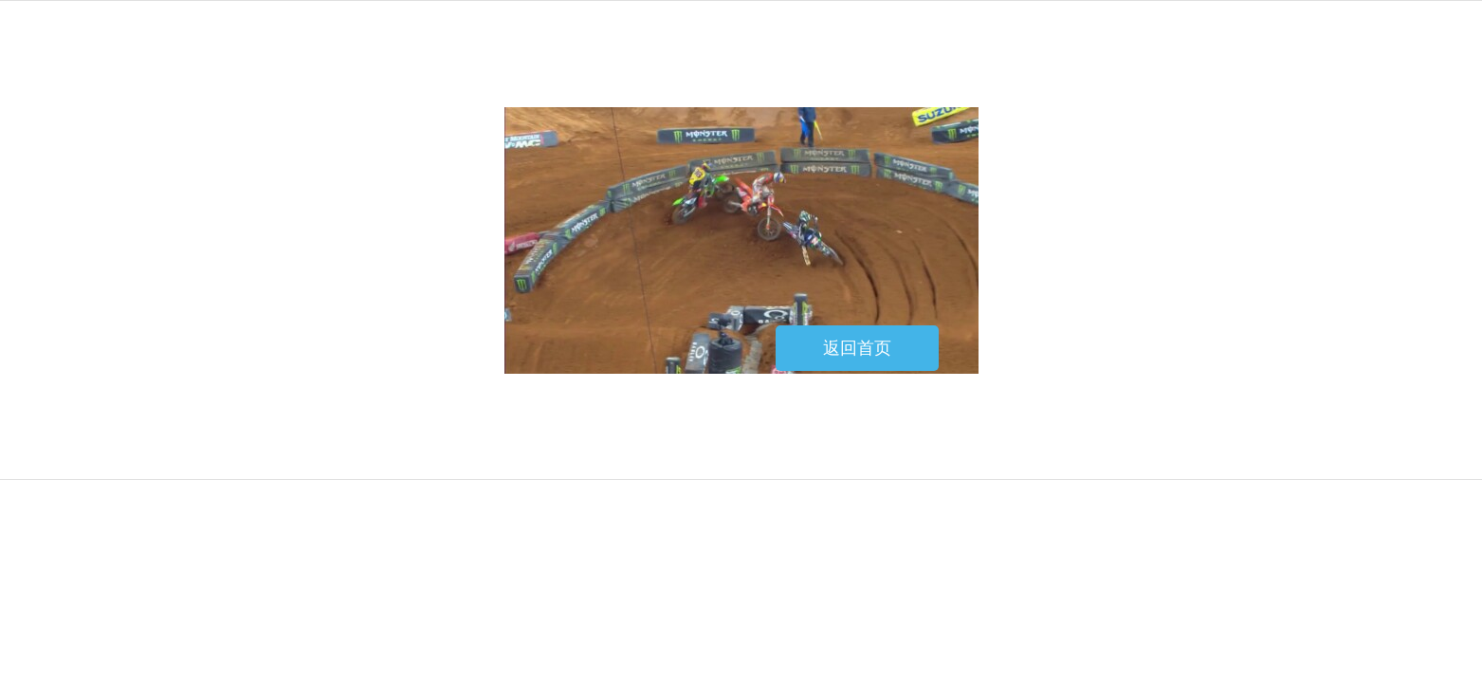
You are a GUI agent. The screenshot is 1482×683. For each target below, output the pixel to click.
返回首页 (857, 348)
